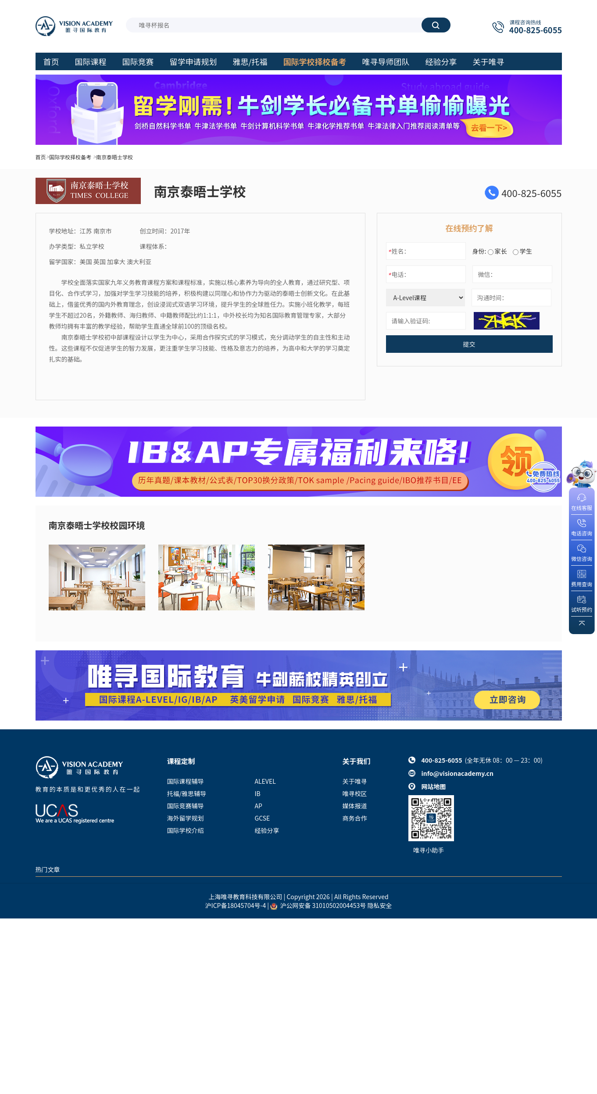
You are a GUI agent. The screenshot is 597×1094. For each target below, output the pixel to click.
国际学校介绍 (185, 830)
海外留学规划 (185, 818)
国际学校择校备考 (70, 157)
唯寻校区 (355, 793)
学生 (522, 251)
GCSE (262, 818)
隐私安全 (379, 905)
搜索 (436, 25)
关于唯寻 (355, 781)
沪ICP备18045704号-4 (235, 905)
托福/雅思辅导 (187, 793)
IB (258, 793)
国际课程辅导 (185, 781)
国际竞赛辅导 (185, 805)
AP (258, 805)
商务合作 (355, 818)
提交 (469, 344)
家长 (497, 251)
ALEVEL (265, 781)
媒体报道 (355, 805)
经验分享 (267, 830)
